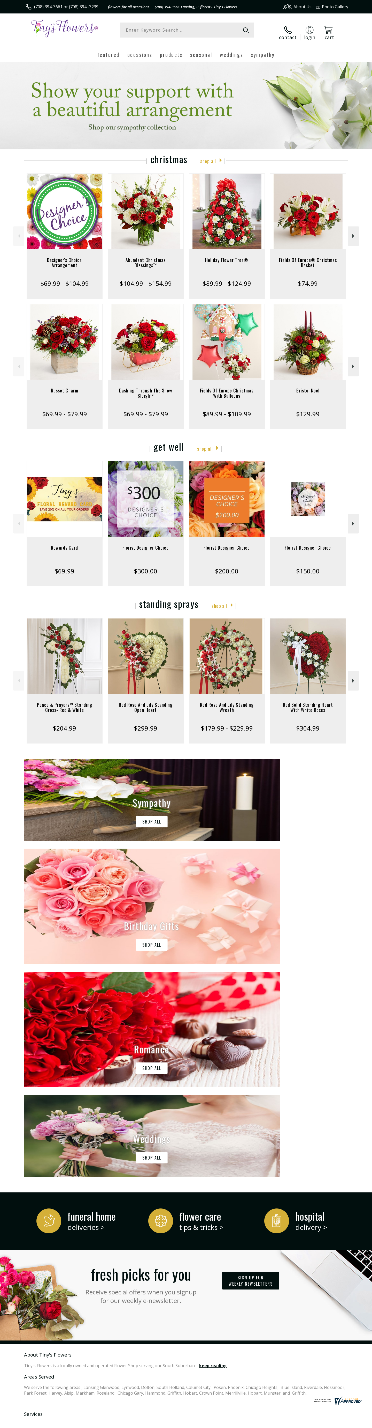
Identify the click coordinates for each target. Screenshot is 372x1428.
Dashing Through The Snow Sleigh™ (145, 388)
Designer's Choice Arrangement (64, 258)
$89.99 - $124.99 (227, 278)
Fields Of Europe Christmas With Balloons (226, 388)
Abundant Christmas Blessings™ (146, 258)
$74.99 (308, 278)
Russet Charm (64, 385)
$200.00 (226, 566)
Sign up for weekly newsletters (251, 1063)
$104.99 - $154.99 (146, 278)
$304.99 (308, 723)
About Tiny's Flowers (48, 1137)
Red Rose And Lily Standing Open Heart (146, 703)
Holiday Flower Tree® (226, 255)
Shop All (208, 155)
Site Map (334, 1422)
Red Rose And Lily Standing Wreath (227, 703)
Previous (18, 231)
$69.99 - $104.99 (64, 278)
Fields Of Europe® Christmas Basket (308, 258)
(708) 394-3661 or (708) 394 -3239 (66, 7)
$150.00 (308, 566)
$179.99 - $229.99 (227, 723)
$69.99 (64, 566)
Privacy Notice (266, 1422)
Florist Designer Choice (145, 543)
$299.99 (145, 723)
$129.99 (308, 409)
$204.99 (64, 723)
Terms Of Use (236, 1422)
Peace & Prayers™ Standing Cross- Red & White (64, 703)
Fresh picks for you (141, 1066)
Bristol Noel (308, 385)
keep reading (213, 1148)
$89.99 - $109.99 (227, 409)
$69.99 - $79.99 (64, 409)
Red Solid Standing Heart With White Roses (308, 703)
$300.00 (145, 566)
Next (353, 231)
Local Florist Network (303, 1422)
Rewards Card (64, 543)
